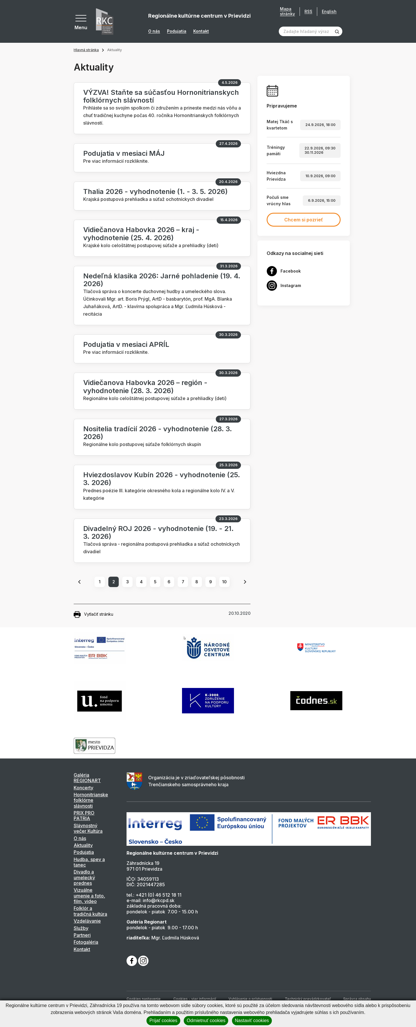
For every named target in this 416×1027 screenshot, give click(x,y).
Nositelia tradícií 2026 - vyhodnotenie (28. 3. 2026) (157, 433)
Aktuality (83, 845)
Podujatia (176, 31)
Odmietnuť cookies (206, 1020)
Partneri (82, 935)
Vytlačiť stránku (93, 614)
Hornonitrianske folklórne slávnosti (91, 800)
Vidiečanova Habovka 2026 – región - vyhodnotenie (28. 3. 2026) (145, 386)
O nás (154, 31)
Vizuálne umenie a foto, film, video (89, 895)
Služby (81, 928)
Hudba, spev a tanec (89, 862)
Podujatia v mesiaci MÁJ (124, 153)
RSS (308, 11)
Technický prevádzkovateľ (308, 999)
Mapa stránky (287, 11)
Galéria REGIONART (87, 777)
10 (224, 581)
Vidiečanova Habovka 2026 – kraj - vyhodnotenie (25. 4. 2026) (141, 233)
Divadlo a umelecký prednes (84, 877)
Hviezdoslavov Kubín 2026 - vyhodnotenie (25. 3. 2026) (161, 479)
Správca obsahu (357, 999)
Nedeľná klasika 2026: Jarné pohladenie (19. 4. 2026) (161, 280)
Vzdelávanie (87, 921)
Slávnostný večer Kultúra (88, 828)
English (329, 11)
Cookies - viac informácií (194, 999)
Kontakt (201, 31)
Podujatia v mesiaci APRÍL (126, 344)
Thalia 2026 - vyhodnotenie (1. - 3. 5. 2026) (155, 191)
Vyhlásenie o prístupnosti (250, 999)
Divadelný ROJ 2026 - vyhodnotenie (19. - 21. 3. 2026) (158, 532)
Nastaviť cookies (252, 1020)
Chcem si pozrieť (303, 220)
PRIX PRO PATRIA (84, 815)
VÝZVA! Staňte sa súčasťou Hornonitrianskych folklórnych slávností (161, 96)
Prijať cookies (163, 1020)
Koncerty (83, 788)
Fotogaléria (86, 942)
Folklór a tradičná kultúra (90, 911)
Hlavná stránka (86, 50)
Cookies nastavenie (144, 999)
